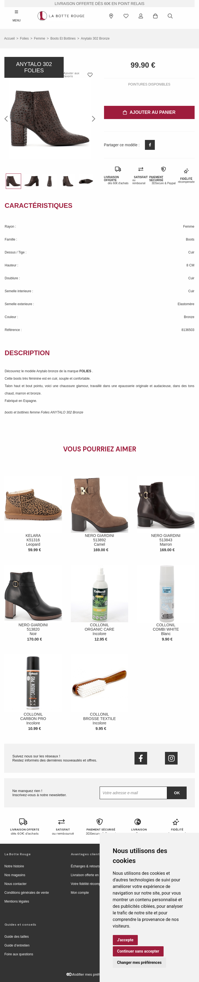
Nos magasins (14, 875)
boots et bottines (62, 38)
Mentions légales (16, 901)
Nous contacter (15, 884)
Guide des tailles (16, 937)
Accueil (9, 38)
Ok (177, 793)
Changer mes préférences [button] (139, 962)
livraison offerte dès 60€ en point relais (99, 3)
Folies (24, 38)
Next (92, 118)
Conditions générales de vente (26, 893)
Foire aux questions (18, 954)
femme (39, 38)
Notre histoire (14, 866)
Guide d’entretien (16, 945)
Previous (7, 118)
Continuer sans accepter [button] (138, 951)
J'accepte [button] (125, 940)
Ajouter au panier (149, 112)
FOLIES (85, 371)
